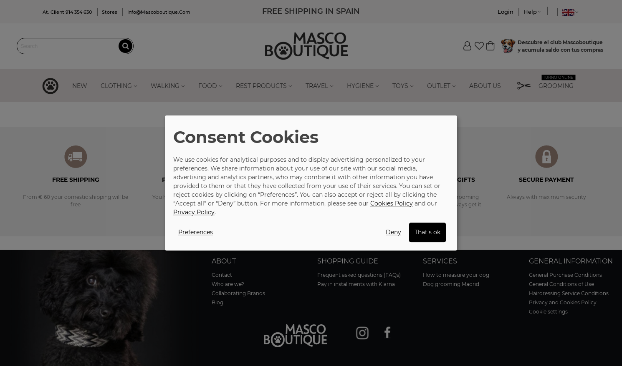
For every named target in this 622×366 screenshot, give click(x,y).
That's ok (427, 232)
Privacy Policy (194, 212)
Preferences (195, 232)
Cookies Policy (391, 203)
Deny (393, 232)
